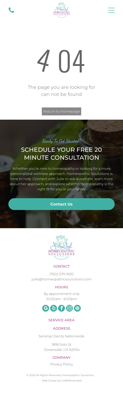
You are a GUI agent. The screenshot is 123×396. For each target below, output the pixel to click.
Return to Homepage (61, 111)
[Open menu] (111, 10)
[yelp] (53, 309)
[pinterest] (77, 309)
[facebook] (61, 309)
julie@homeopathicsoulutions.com (62, 279)
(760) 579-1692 (62, 274)
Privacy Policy (61, 364)
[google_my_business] (45, 309)
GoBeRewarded (71, 380)
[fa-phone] (11, 12)
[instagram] (69, 309)
